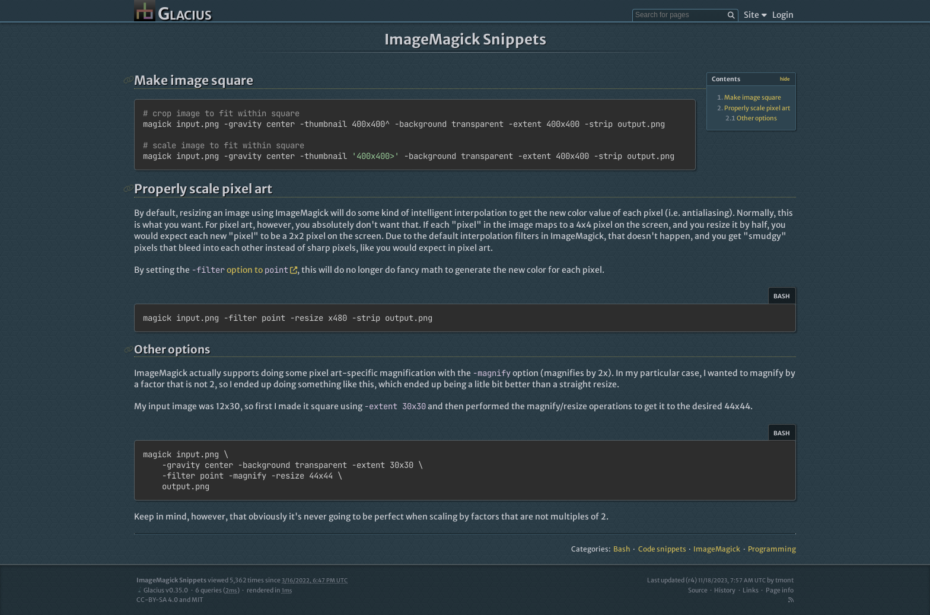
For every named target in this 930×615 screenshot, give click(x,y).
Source (698, 590)
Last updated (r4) (706, 580)
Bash (621, 548)
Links (751, 590)
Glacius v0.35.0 (162, 590)
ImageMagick (716, 548)
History (724, 590)
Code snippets (662, 548)
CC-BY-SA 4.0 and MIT (169, 600)
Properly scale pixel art (757, 108)
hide (785, 79)
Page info (780, 590)
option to (244, 270)
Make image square (752, 97)
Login (783, 14)
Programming (772, 548)
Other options (757, 118)
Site (755, 14)
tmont (784, 580)
